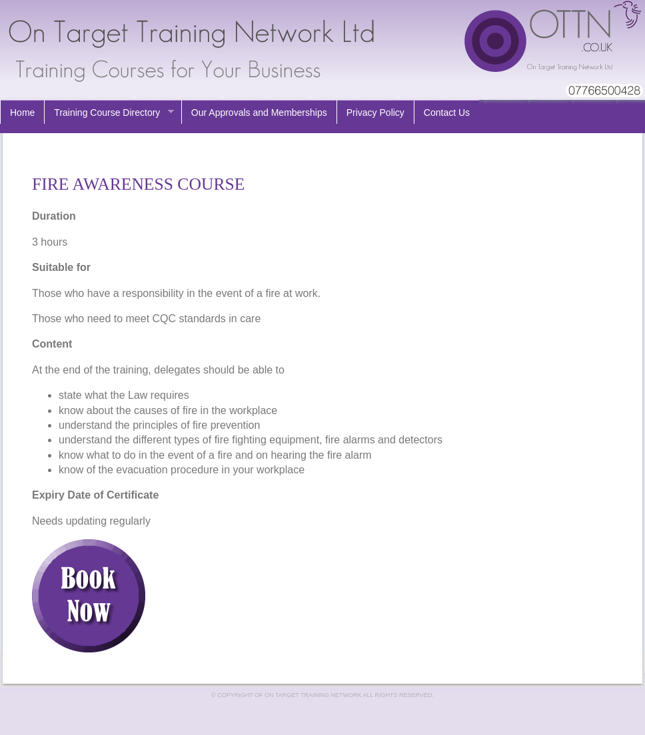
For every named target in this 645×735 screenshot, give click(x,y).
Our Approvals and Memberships (259, 112)
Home (22, 112)
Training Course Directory (109, 113)
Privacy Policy (375, 112)
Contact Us (447, 112)
